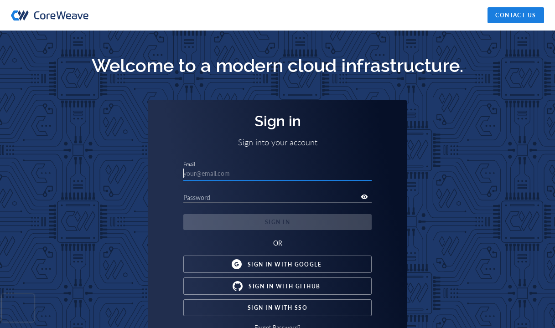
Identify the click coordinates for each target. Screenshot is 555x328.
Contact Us (516, 15)
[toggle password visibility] (364, 197)
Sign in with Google (277, 264)
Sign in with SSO (277, 308)
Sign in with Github (277, 286)
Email (189, 164)
